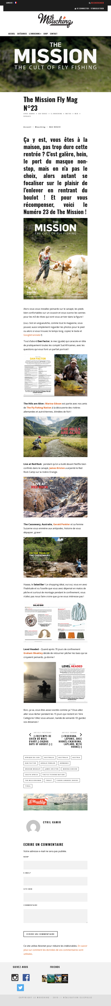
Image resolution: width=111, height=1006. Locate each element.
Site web (28, 889)
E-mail (27, 873)
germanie (64, 763)
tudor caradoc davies (67, 780)
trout (49, 780)
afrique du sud (32, 757)
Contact (53, 33)
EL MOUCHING (56, 114)
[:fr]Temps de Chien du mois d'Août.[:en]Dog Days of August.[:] (40, 740)
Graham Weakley (33, 769)
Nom (26, 857)
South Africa (31, 775)
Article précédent (43, 732)
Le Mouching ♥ (35, 33)
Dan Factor (30, 763)
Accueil (11, 33)
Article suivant (69, 732)
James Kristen (52, 769)
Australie (63, 757)
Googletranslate (32, 334)
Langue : (11, 3)
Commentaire (30, 905)
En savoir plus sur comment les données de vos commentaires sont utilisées (55, 949)
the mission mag (33, 780)
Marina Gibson (53, 403)
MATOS (68, 114)
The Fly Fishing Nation (53, 775)
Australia (49, 757)
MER (76, 114)
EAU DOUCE (42, 114)
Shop (45, 33)
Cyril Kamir (29, 114)
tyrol (28, 786)
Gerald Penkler (61, 524)
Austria (76, 757)
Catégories (22, 33)
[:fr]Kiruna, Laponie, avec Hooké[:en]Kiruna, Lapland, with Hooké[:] (70, 741)
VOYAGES (27, 116)
